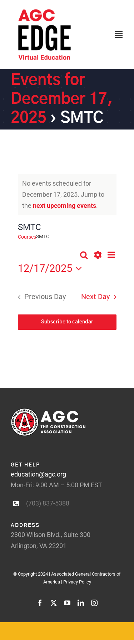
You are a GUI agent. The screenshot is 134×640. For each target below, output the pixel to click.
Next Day (95, 297)
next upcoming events (64, 205)
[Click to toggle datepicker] (52, 268)
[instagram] (94, 603)
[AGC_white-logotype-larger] (48, 411)
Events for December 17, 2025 (62, 99)
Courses (27, 237)
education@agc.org (38, 474)
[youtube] (67, 603)
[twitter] (53, 603)
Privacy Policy (77, 582)
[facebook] (40, 603)
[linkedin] (81, 603)
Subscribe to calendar (67, 321)
